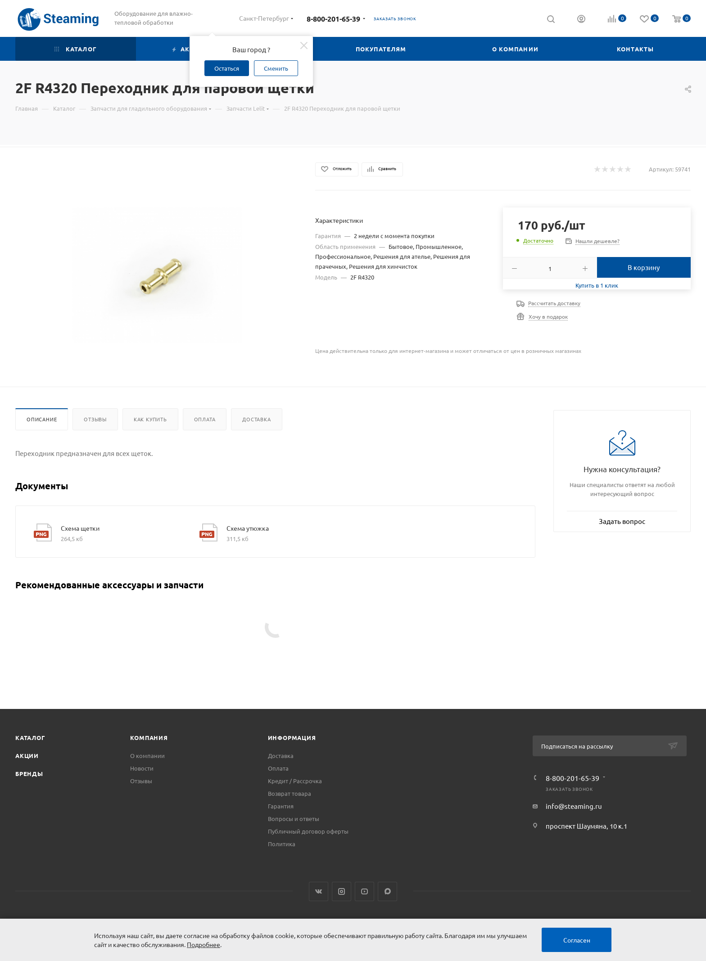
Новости (142, 768)
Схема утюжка (247, 528)
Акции (27, 755)
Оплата (205, 419)
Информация (292, 737)
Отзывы (95, 419)
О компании (147, 755)
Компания (148, 737)
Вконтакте (318, 891)
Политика (281, 844)
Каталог (30, 737)
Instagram (341, 891)
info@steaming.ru (574, 806)
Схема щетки (80, 528)
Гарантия (281, 806)
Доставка (256, 419)
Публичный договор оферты (308, 831)
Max (387, 891)
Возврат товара (289, 793)
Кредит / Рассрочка (295, 781)
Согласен (576, 940)
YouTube (364, 891)
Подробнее (203, 944)
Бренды (29, 773)
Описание (42, 419)
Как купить (150, 419)
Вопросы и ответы (293, 818)
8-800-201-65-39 (333, 18)
